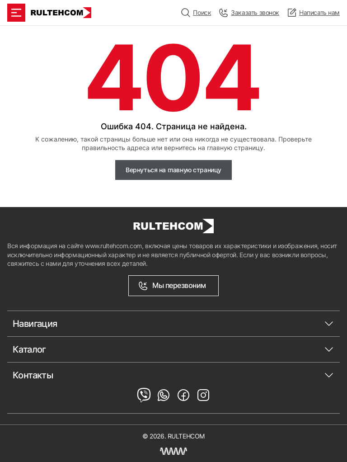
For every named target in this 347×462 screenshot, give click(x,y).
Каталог (29, 349)
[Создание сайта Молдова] (173, 451)
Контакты (33, 375)
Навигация (35, 323)
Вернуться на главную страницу (173, 170)
